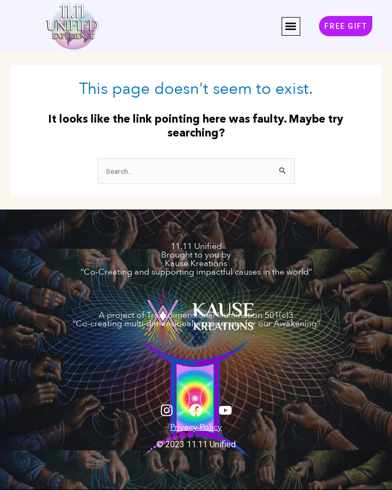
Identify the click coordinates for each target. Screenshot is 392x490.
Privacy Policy (196, 427)
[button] (291, 26)
